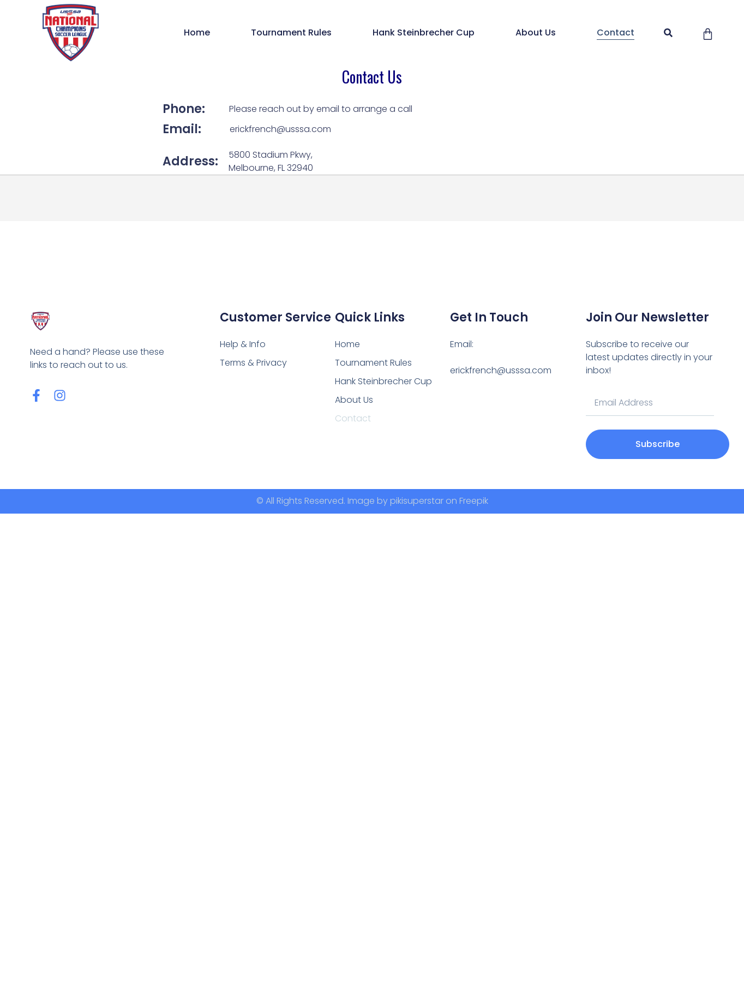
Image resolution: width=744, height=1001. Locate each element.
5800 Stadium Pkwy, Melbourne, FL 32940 (271, 161)
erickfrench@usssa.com (280, 129)
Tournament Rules (291, 32)
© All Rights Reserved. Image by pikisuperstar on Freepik (372, 500)
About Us (535, 32)
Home (197, 32)
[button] (668, 33)
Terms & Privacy (253, 362)
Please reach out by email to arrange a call (320, 109)
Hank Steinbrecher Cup (424, 32)
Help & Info (242, 344)
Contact (615, 32)
